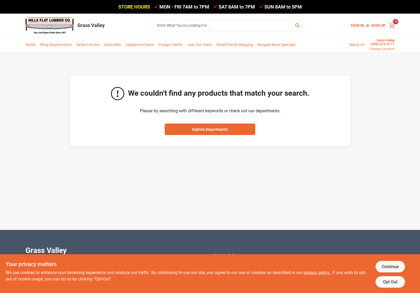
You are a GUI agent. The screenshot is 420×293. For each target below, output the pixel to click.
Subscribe (112, 45)
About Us (357, 45)
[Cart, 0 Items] (392, 25)
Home (30, 45)
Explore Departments (210, 129)
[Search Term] (228, 25)
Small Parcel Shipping (234, 45)
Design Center (171, 45)
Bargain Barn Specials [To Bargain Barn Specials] (276, 45)
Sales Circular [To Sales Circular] (88, 45)
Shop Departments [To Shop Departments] (56, 45)
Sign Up (378, 25)
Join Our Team (199, 45)
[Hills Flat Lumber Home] (49, 25)
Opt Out (390, 281)
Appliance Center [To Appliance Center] (139, 45)
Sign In (357, 25)
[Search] (298, 25)
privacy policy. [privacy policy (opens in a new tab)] (316, 272)
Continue (390, 266)
